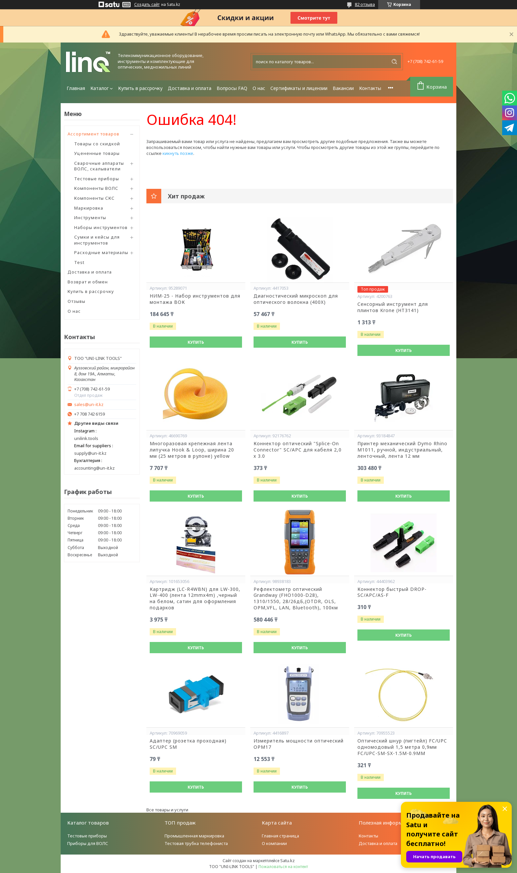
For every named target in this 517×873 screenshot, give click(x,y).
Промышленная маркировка (194, 836)
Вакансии (343, 88)
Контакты (370, 88)
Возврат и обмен (88, 282)
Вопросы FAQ (232, 88)
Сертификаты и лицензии (298, 88)
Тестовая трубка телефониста (196, 843)
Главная (76, 88)
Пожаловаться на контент (283, 866)
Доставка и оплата (189, 88)
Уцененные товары (97, 153)
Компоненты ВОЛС (96, 188)
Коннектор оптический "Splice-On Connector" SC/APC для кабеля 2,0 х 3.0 (298, 450)
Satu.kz (287, 860)
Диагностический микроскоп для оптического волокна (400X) (296, 299)
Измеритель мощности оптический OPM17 (299, 744)
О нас (259, 88)
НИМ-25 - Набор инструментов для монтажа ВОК (195, 299)
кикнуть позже (178, 153)
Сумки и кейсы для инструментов (97, 240)
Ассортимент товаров (93, 134)
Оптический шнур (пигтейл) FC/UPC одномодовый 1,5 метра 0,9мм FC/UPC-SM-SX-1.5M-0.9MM (402, 747)
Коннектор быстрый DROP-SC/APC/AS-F (392, 592)
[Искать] (394, 61)
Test (79, 262)
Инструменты (90, 217)
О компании (274, 843)
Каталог (99, 88)
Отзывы (76, 301)
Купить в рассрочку (140, 88)
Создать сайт (147, 4)
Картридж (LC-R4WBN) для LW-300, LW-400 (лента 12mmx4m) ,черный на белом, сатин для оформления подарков (195, 598)
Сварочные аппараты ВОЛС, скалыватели (99, 166)
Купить (196, 342)
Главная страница (280, 836)
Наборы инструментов (101, 227)
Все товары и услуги (167, 810)
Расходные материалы (101, 252)
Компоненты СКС (94, 198)
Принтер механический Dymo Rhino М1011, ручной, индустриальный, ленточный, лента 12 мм (402, 450)
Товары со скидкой (97, 144)
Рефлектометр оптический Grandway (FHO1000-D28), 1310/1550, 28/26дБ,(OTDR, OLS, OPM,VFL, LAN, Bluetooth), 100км (296, 598)
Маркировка (88, 208)
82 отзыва (365, 4)
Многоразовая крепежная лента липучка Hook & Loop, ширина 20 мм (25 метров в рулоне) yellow (192, 450)
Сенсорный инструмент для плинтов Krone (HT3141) (392, 307)
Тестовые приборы (96, 179)
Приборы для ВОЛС (87, 843)
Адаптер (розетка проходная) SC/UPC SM (188, 744)
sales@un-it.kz (89, 404)
